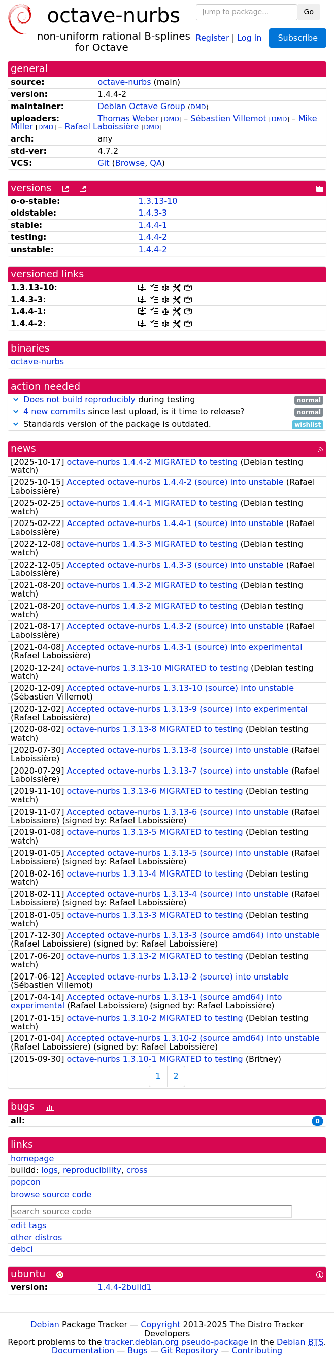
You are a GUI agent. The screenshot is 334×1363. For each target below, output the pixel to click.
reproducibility (92, 1170)
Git (103, 163)
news (23, 449)
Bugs (137, 1350)
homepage (32, 1158)
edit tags (28, 1225)
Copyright (160, 1325)
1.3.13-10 (157, 201)
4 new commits (54, 411)
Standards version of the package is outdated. (167, 424)
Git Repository (189, 1350)
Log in (249, 37)
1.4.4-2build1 (124, 1287)
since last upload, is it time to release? (167, 412)
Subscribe (298, 38)
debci (21, 1249)
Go (309, 12)
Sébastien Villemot (228, 118)
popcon (26, 1182)
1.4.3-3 (152, 213)
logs (49, 1170)
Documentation (83, 1350)
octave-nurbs (124, 82)
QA (156, 163)
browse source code (51, 1194)
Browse (130, 163)
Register (212, 37)
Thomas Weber (127, 118)
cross (136, 1170)
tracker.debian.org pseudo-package (176, 1342)
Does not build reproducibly (79, 399)
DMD (198, 107)
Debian (44, 1325)
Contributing (257, 1350)
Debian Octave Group (141, 106)
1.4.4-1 (152, 225)
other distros (36, 1237)
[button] (15, 399)
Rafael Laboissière (102, 126)
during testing (167, 400)
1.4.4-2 (152, 237)
